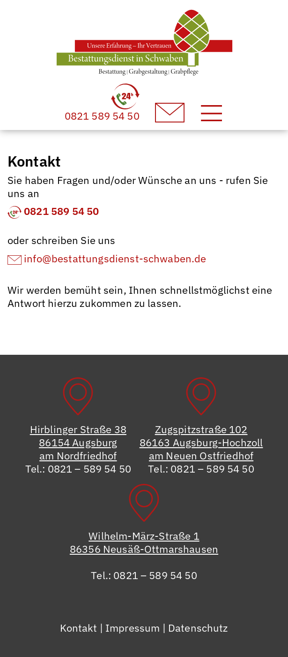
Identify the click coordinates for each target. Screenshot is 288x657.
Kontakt (78, 627)
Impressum (132, 627)
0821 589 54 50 (53, 211)
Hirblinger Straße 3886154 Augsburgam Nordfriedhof (78, 442)
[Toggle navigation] (211, 113)
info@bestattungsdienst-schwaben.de (107, 258)
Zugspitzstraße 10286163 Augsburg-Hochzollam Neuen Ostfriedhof (201, 442)
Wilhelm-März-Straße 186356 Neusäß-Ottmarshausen (144, 542)
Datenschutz (198, 627)
